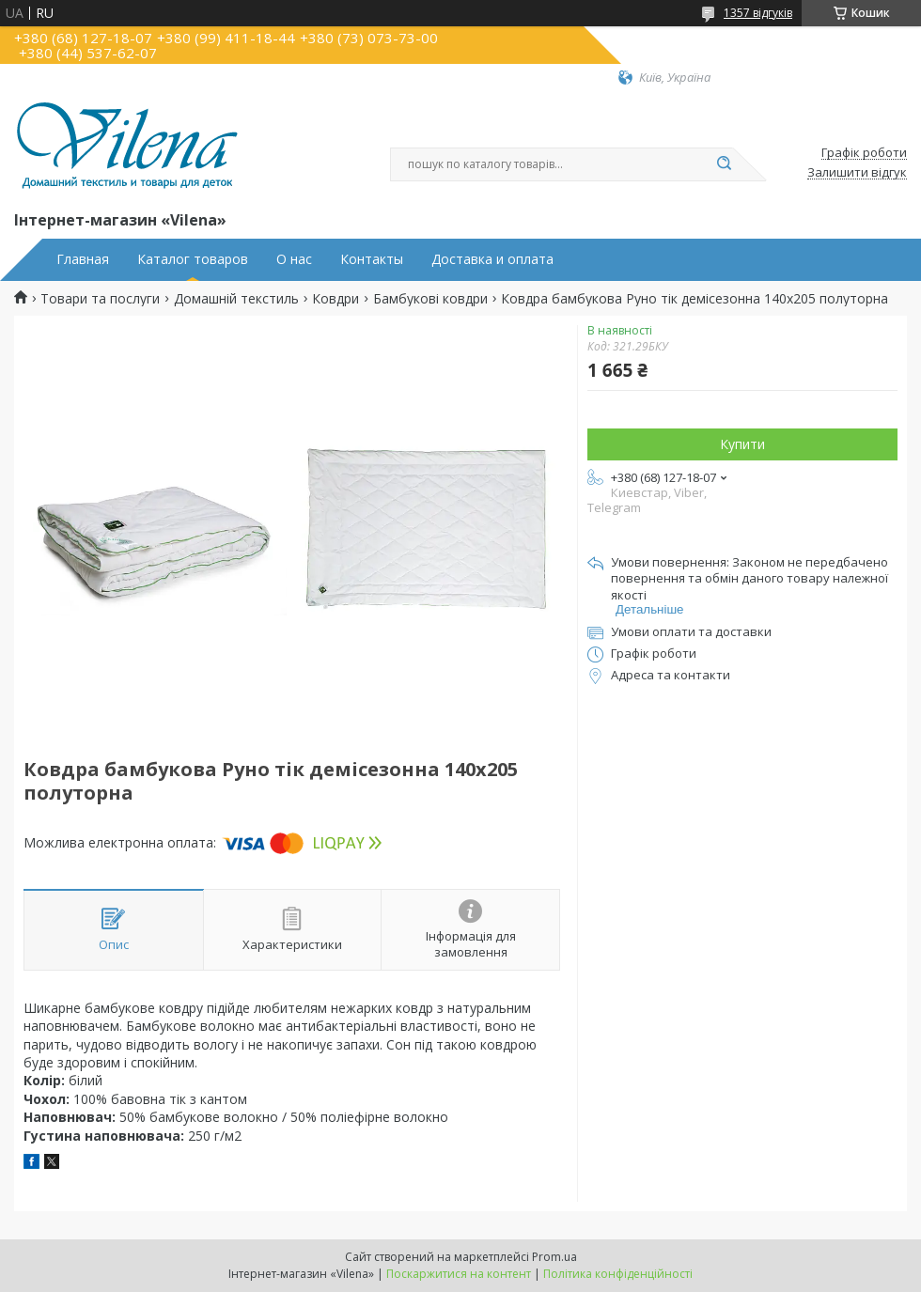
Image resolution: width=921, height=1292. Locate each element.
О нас (294, 259)
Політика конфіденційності (618, 1274)
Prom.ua (554, 1257)
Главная (82, 259)
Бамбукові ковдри (430, 298)
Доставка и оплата (492, 259)
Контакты (371, 259)
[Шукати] (723, 164)
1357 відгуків (758, 13)
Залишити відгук (857, 172)
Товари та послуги (100, 298)
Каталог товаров (192, 259)
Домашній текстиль (236, 298)
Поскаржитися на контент (458, 1274)
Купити (742, 444)
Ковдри (335, 298)
